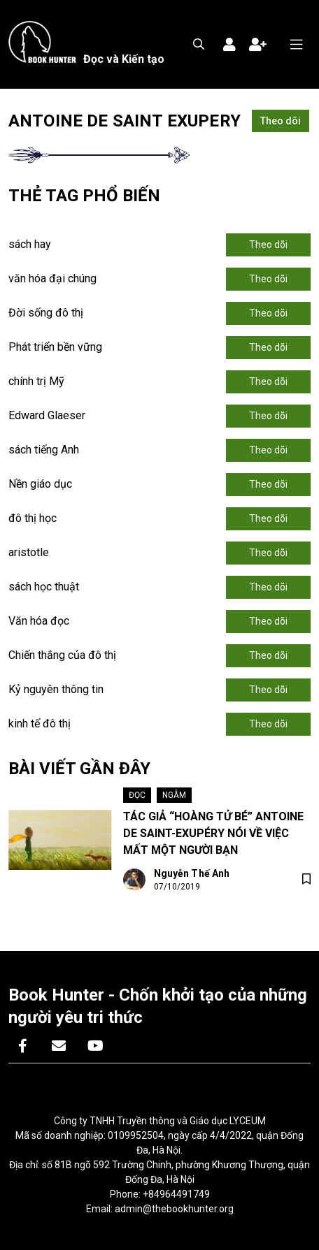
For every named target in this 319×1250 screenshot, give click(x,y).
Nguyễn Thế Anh (192, 873)
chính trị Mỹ (36, 381)
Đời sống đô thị (45, 312)
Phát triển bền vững (55, 347)
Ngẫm (174, 795)
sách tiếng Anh (43, 449)
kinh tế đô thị (39, 723)
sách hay (29, 244)
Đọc (137, 795)
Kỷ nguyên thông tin (56, 689)
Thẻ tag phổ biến (84, 195)
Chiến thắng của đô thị (62, 655)
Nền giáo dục (40, 483)
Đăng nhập (229, 45)
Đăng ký (257, 45)
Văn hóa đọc (38, 620)
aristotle (28, 552)
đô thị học (32, 518)
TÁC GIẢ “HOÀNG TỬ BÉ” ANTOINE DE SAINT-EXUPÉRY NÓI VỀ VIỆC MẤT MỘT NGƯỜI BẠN (213, 833)
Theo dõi (280, 120)
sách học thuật (43, 586)
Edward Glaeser (46, 415)
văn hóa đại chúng (52, 278)
